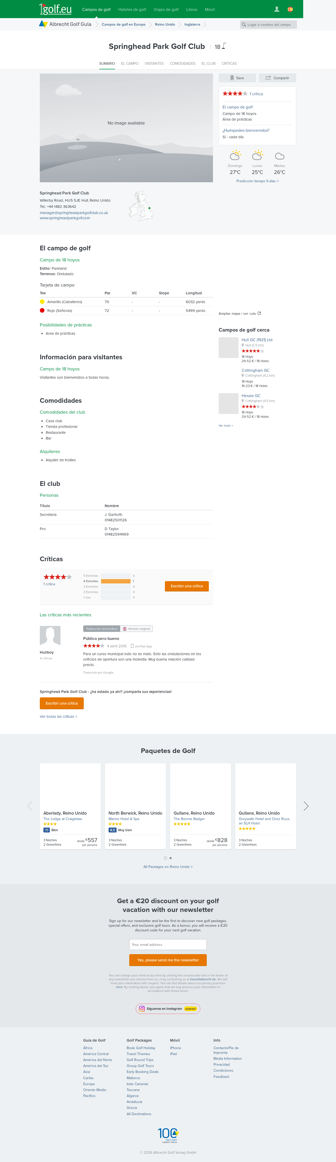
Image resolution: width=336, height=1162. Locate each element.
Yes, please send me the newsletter (168, 957)
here (119, 984)
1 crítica (256, 94)
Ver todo (225, 425)
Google (108, 672)
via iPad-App (143, 646)
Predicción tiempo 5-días (256, 181)
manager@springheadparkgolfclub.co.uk (74, 212)
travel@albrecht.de (203, 976)
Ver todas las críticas (57, 715)
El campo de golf (238, 107)
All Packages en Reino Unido (166, 865)
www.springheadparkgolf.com (65, 218)
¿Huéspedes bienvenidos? (246, 130)
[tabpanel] (168, 807)
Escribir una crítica (187, 586)
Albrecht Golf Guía (70, 24)
